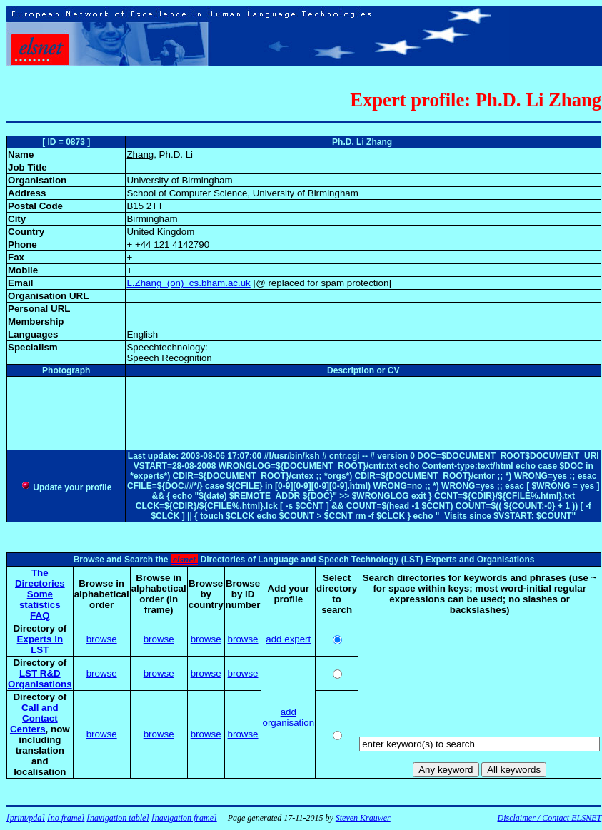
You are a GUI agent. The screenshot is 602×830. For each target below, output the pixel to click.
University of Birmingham (179, 180)
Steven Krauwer (363, 818)
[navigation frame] (184, 818)
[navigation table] (117, 818)
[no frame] (65, 818)
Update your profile (66, 487)
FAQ (39, 615)
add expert (288, 639)
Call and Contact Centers (34, 718)
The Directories (40, 578)
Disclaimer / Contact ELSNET (549, 818)
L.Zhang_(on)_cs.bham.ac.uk (188, 283)
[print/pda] (25, 818)
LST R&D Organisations (40, 678)
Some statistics (40, 599)
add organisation (288, 717)
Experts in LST (40, 644)
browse (101, 639)
